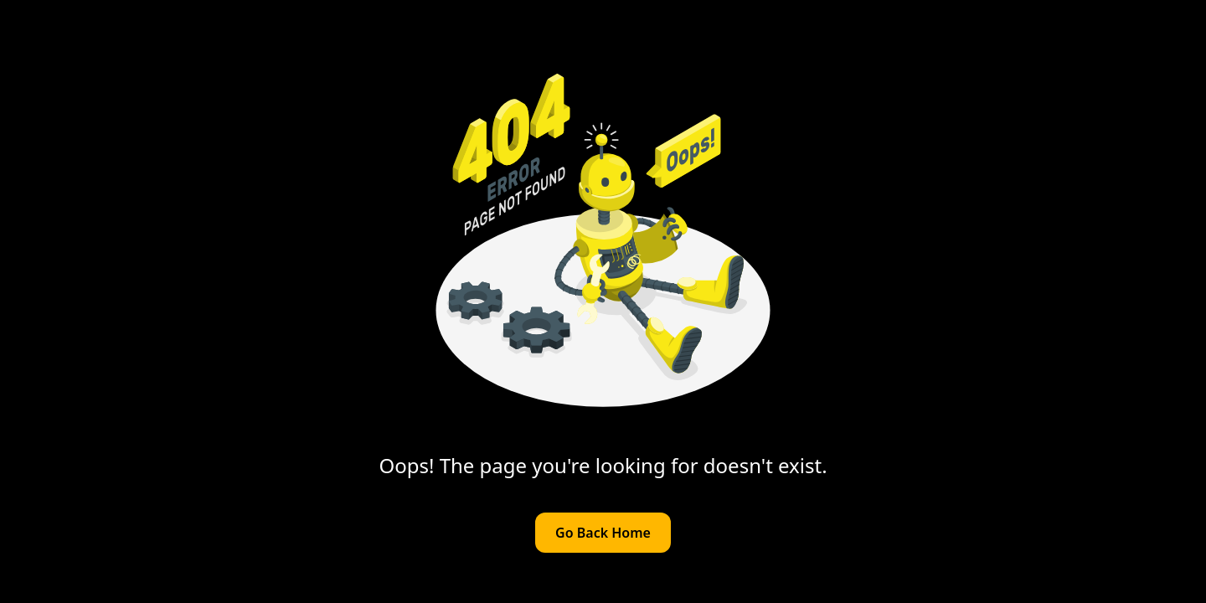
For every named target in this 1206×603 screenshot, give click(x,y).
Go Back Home (603, 532)
